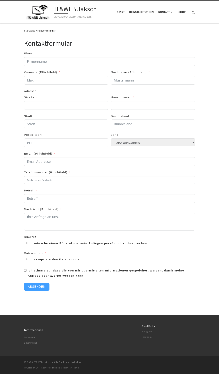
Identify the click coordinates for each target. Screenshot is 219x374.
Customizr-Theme (70, 367)
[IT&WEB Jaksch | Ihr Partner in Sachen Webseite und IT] (38, 11)
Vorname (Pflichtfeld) (40, 72)
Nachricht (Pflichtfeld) (41, 209)
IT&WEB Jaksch (42, 362)
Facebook (147, 337)
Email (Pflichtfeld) (38, 153)
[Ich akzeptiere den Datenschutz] (25, 259)
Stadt (28, 116)
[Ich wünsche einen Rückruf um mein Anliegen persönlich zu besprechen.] (25, 243)
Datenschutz (33, 253)
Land (114, 134)
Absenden (37, 286)
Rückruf (30, 236)
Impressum (29, 337)
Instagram (147, 331)
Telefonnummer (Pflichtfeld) (45, 172)
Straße (29, 97)
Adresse (30, 91)
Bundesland (120, 116)
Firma (28, 53)
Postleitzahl (33, 134)
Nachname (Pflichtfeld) (129, 72)
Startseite (29, 30)
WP (37, 367)
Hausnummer (121, 97)
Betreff (29, 190)
